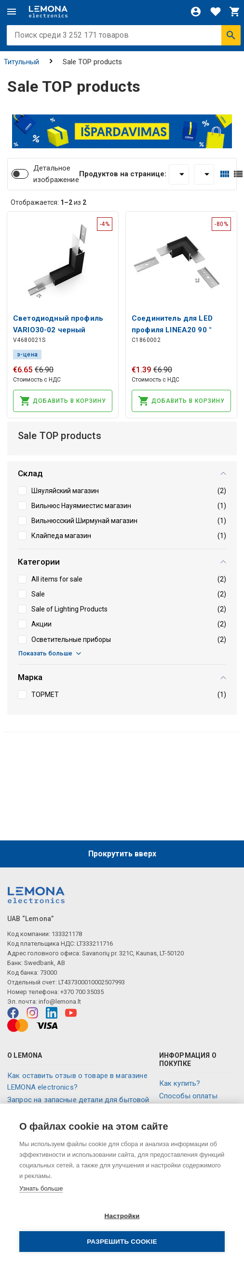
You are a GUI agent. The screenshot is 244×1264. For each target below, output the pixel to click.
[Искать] (231, 35)
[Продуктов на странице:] (179, 174)
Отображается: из (48, 202)
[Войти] (196, 11)
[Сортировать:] (204, 174)
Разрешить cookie (122, 1241)
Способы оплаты (188, 1096)
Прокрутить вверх (122, 853)
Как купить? (180, 1083)
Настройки (121, 1216)
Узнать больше (41, 1188)
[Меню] (11, 11)
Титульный (21, 61)
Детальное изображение (56, 174)
